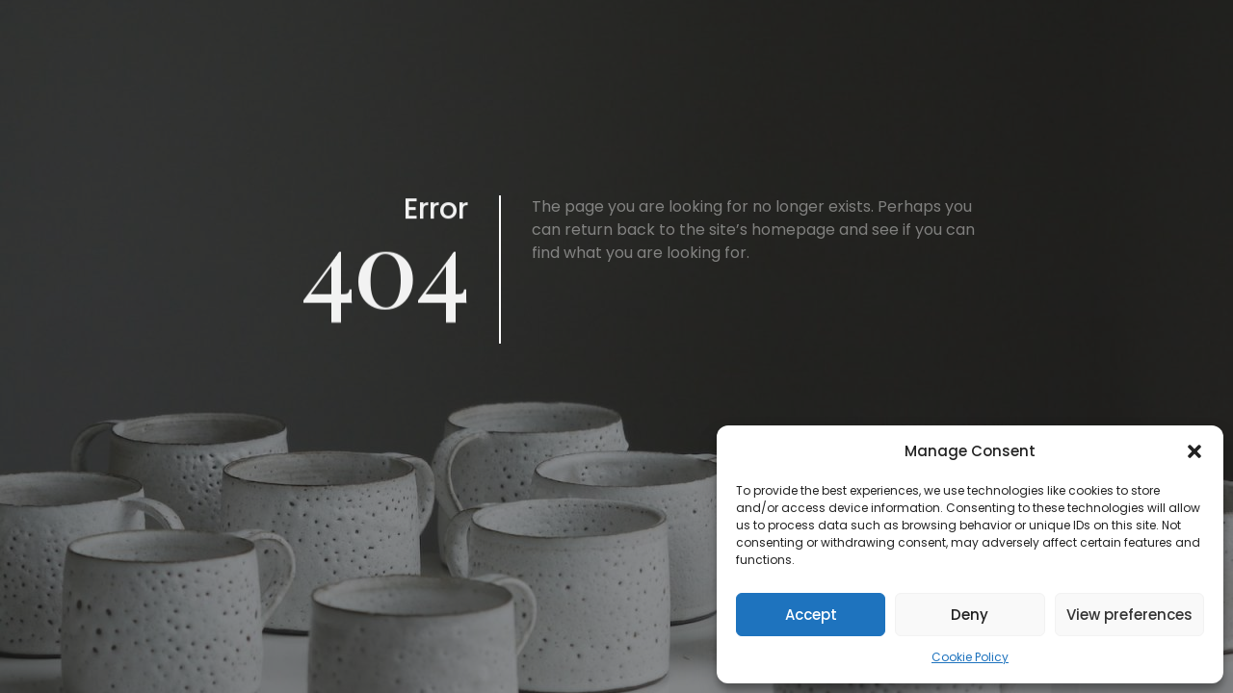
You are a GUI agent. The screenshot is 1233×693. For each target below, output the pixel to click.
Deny (969, 614)
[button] (1194, 451)
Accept (811, 614)
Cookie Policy (970, 657)
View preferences (1129, 614)
